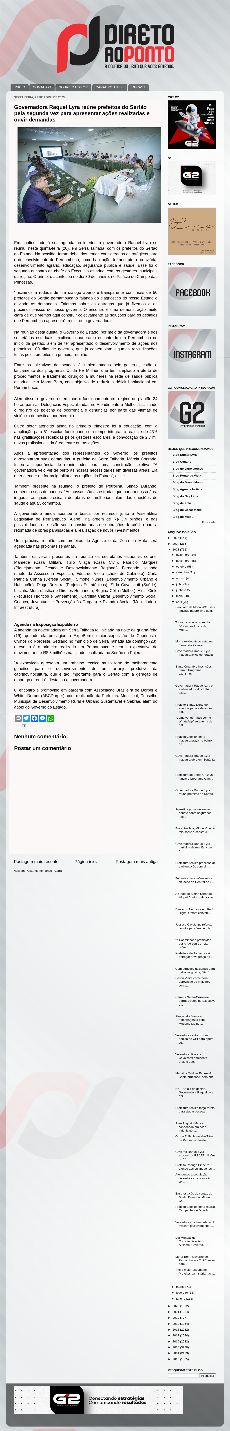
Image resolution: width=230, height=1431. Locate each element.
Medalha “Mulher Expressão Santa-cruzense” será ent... (195, 1075)
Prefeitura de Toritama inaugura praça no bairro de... (193, 740)
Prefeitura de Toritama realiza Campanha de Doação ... (195, 1208)
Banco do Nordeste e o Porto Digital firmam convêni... (195, 911)
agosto (181, 578)
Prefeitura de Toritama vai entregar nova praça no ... (194, 955)
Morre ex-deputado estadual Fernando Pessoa (194, 643)
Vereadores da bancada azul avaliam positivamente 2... (194, 1224)
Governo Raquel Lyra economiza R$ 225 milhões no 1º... (195, 1155)
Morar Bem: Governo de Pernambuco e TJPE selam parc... (195, 1260)
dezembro (183, 554)
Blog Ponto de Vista (186, 475)
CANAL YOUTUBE (110, 87)
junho (180, 590)
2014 (176, 1353)
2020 (176, 1317)
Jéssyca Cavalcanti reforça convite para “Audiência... (194, 926)
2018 (176, 1329)
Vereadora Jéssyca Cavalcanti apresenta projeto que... (191, 1058)
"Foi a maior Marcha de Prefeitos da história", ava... (195, 1271)
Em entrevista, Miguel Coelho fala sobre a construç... (195, 830)
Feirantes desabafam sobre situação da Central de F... (194, 880)
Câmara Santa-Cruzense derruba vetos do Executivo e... (195, 1000)
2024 (176, 543)
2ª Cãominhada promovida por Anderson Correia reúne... (193, 943)
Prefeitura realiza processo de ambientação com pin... (195, 864)
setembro (183, 572)
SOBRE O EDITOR (73, 87)
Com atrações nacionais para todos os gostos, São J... (195, 970)
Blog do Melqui (183, 516)
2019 (176, 1323)
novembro (183, 560)
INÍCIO (20, 87)
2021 (176, 1312)
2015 (176, 1347)
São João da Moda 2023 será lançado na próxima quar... (195, 608)
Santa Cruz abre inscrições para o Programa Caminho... (193, 670)
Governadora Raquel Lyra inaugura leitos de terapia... (195, 652)
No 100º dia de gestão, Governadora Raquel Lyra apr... (194, 1092)
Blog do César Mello (187, 510)
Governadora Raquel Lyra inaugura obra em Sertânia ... (195, 759)
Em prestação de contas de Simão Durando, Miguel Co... (193, 1197)
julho (179, 584)
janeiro (181, 1298)
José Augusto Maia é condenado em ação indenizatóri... (190, 1127)
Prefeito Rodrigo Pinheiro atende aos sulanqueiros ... (195, 1166)
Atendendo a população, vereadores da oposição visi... (193, 1178)
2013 (176, 1359)
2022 (176, 1306)
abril (179, 602)
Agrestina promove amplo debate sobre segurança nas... (193, 813)
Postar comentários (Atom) (44, 870)
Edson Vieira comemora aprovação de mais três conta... (192, 981)
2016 (176, 1341)
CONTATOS (42, 87)
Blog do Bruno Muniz (187, 482)
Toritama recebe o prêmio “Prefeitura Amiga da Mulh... (192, 626)
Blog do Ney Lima (185, 496)
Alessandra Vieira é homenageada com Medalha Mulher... (190, 1020)
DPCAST (138, 87)
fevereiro (182, 1292)
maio (180, 596)
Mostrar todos (209, 522)
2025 (176, 538)
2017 (176, 1335)
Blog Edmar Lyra (184, 454)
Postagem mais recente (36, 861)
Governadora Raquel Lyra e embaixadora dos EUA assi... (194, 689)
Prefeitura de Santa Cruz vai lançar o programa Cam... (194, 776)
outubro (181, 566)
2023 (176, 549)
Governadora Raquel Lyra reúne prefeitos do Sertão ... (194, 794)
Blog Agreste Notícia (187, 489)
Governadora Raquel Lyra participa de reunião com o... (193, 847)
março (180, 1286)
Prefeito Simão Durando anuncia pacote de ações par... (193, 708)
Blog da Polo (181, 503)
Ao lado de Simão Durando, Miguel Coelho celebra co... (195, 895)
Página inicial (87, 861)
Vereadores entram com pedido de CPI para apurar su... (195, 1039)
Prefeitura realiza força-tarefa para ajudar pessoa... (195, 1109)
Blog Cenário (181, 461)
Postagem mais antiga (137, 861)
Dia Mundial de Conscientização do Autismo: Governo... (190, 1241)
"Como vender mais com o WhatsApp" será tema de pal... (193, 721)
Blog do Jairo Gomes (187, 468)
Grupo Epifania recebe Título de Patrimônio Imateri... (194, 1138)
